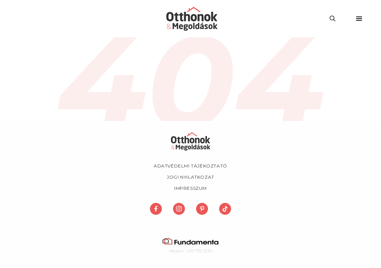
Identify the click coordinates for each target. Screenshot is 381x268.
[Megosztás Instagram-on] (179, 209)
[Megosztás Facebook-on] (156, 209)
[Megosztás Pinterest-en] (202, 209)
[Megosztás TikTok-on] (225, 209)
